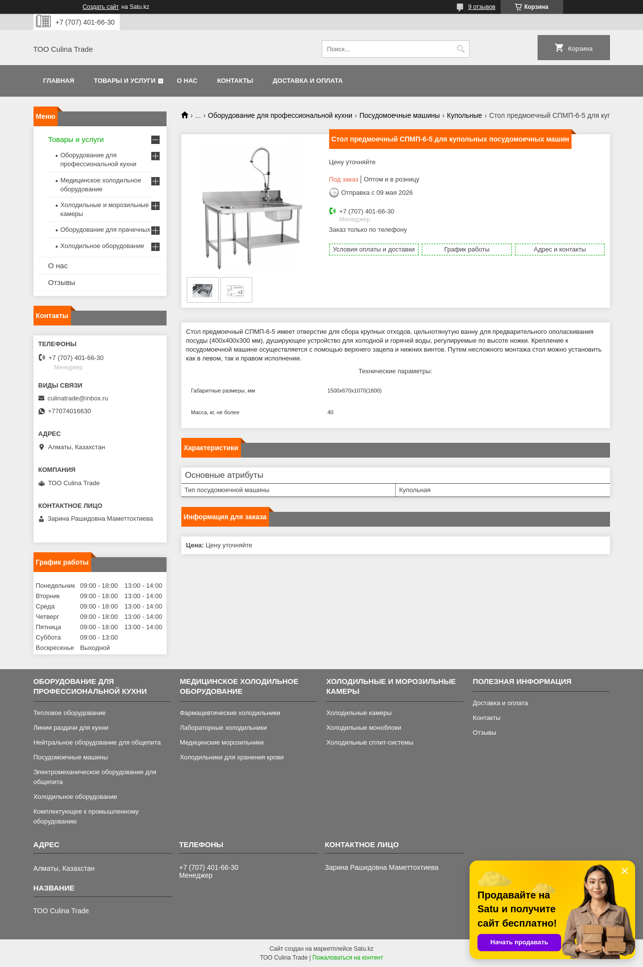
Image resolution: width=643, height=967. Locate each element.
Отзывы (61, 282)
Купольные (464, 115)
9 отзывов (481, 6)
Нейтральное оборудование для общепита (97, 742)
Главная (58, 80)
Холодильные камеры (359, 712)
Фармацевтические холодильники (230, 712)
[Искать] (461, 49)
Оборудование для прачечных (105, 229)
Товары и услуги (125, 80)
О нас (187, 80)
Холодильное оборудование (102, 246)
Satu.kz (363, 948)
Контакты (235, 80)
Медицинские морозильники (222, 742)
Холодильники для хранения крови (232, 757)
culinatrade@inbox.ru (78, 398)
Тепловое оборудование (70, 712)
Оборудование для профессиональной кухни (280, 115)
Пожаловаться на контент (347, 957)
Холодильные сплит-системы (369, 742)
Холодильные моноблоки (363, 727)
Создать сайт (101, 6)
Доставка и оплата (308, 80)
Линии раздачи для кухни (71, 727)
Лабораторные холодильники (223, 727)
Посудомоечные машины (400, 115)
